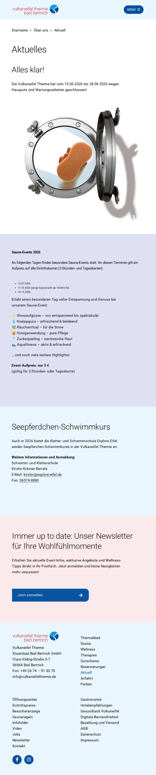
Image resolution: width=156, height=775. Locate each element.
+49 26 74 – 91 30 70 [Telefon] (37, 671)
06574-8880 (28, 480)
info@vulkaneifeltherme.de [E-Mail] (34, 677)
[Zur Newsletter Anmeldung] (49, 595)
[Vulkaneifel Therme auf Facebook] (17, 759)
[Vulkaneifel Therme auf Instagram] (28, 759)
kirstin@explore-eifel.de (42, 475)
